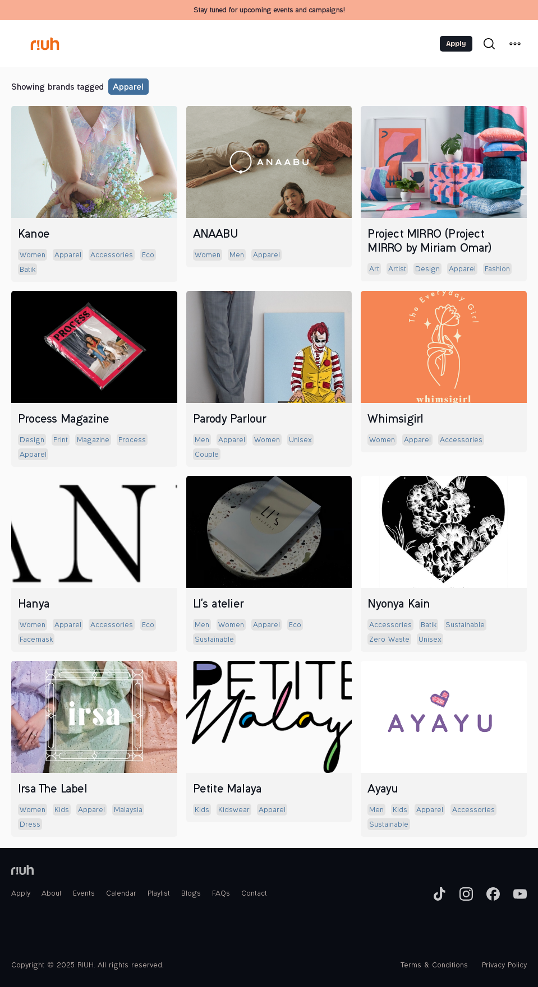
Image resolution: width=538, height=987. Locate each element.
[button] (515, 44)
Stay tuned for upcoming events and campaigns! (269, 10)
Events (84, 894)
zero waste (389, 640)
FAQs (221, 894)
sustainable (214, 640)
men (236, 255)
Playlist (159, 894)
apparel (128, 87)
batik (27, 270)
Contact (254, 894)
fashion (497, 269)
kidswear (234, 810)
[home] (45, 43)
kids (61, 810)
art (374, 269)
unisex (300, 440)
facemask (36, 640)
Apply (456, 44)
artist (397, 269)
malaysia (128, 810)
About (52, 894)
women (32, 255)
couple (207, 455)
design (427, 269)
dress (30, 825)
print (60, 440)
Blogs (191, 894)
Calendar (121, 894)
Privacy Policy (504, 965)
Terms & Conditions (434, 965)
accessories (111, 255)
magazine (93, 440)
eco (148, 255)
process (132, 440)
